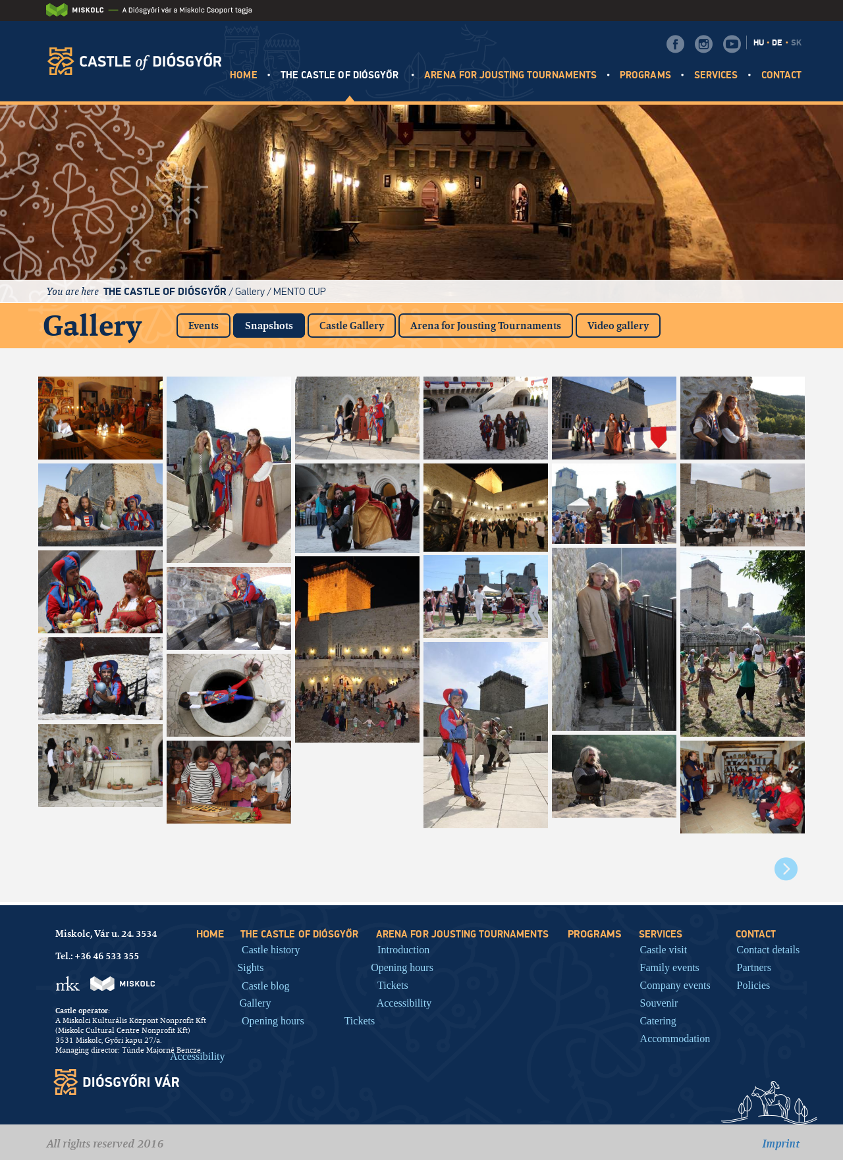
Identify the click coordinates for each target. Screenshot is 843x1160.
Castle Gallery (351, 325)
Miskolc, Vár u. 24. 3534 (106, 933)
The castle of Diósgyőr (341, 75)
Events (203, 325)
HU (758, 43)
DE (777, 43)
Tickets (359, 1020)
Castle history (271, 949)
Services (716, 75)
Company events (675, 985)
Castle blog (265, 985)
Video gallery (618, 325)
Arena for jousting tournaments (510, 75)
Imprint (781, 1143)
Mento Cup (299, 291)
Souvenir (659, 1002)
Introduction (403, 949)
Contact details (768, 949)
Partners (754, 967)
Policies (754, 985)
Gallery (250, 291)
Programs (645, 75)
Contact (781, 75)
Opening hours (273, 1020)
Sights (250, 967)
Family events (669, 967)
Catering (658, 1020)
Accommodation (675, 1038)
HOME (243, 75)
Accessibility (197, 1056)
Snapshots (275, 322)
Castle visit (664, 949)
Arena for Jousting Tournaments (485, 325)
